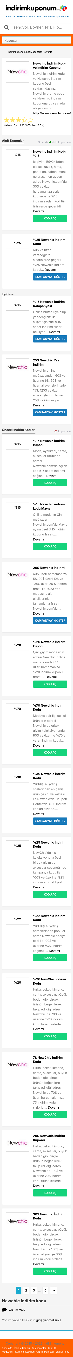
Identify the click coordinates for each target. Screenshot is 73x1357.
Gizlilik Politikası (45, 1351)
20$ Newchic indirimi (49, 568)
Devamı (38, 211)
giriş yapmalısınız (48, 1320)
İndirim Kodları (22, 1348)
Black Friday (62, 1351)
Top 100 (52, 1348)
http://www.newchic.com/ (52, 113)
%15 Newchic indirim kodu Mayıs (49, 506)
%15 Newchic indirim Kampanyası (49, 304)
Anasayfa (7, 1348)
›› (53, 1290)
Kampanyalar (39, 1348)
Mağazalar (7, 1351)
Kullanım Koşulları (25, 1351)
